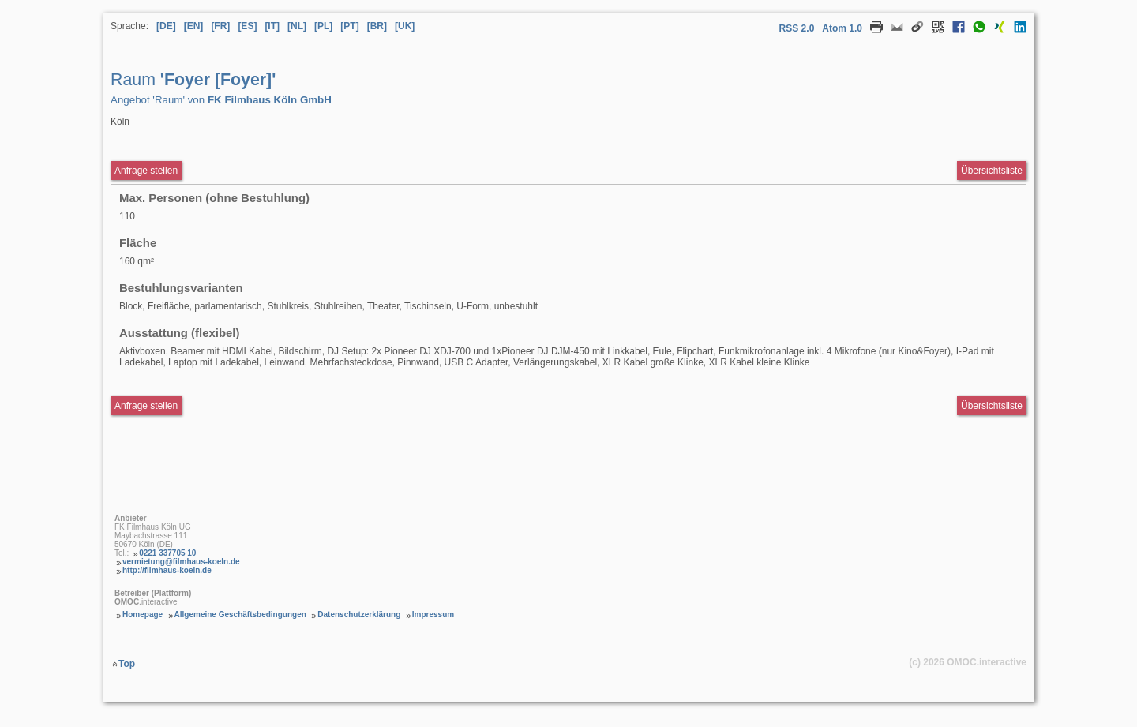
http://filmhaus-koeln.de (167, 570)
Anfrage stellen (146, 405)
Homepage (142, 614)
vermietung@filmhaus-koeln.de (181, 561)
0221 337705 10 (167, 553)
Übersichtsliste (992, 170)
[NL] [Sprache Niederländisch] (296, 26)
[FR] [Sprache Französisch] (220, 26)
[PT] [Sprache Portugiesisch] (349, 26)
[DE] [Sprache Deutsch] (166, 26)
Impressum (433, 614)
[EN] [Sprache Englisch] (194, 26)
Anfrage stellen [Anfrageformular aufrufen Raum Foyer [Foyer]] (146, 170)
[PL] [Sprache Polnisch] (323, 26)
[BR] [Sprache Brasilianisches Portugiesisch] (377, 26)
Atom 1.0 (842, 28)
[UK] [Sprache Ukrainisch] (405, 26)
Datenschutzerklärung (358, 614)
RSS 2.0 (797, 28)
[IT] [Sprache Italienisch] (272, 26)
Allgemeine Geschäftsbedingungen (240, 614)
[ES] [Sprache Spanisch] (247, 26)
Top (126, 663)
